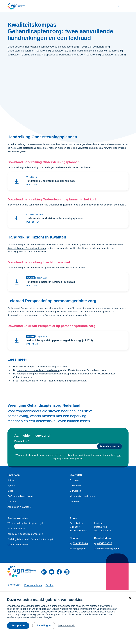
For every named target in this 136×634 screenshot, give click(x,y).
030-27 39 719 (104, 545)
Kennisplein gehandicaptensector (25, 535)
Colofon (50, 587)
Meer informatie (66, 625)
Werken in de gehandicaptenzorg (25, 525)
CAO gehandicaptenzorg (19, 498)
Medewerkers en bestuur (82, 498)
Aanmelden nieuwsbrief (19, 508)
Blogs (10, 492)
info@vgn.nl (79, 550)
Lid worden (75, 492)
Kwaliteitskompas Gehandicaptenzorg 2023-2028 (42, 368)
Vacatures (75, 503)
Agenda (11, 487)
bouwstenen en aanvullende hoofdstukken (38, 371)
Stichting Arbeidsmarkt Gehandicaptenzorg (30, 541)
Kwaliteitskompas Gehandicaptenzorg (26, 248)
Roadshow (24, 382)
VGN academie (16, 530)
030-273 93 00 (80, 545)
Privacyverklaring (33, 587)
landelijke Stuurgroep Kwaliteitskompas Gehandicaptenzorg (47, 375)
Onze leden (75, 487)
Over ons (74, 481)
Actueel (11, 481)
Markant (11, 503)
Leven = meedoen (17, 546)
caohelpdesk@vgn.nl (108, 550)
